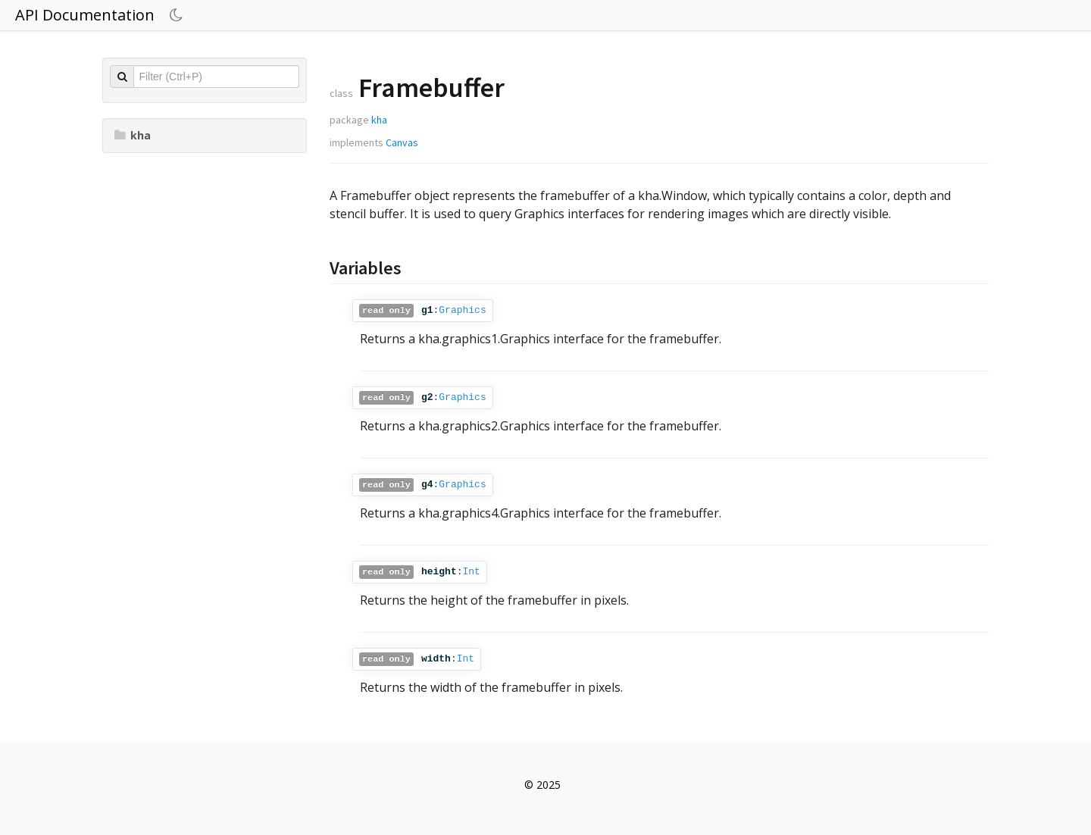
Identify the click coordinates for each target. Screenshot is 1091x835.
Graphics (462, 310)
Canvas (402, 142)
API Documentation (85, 15)
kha (132, 135)
